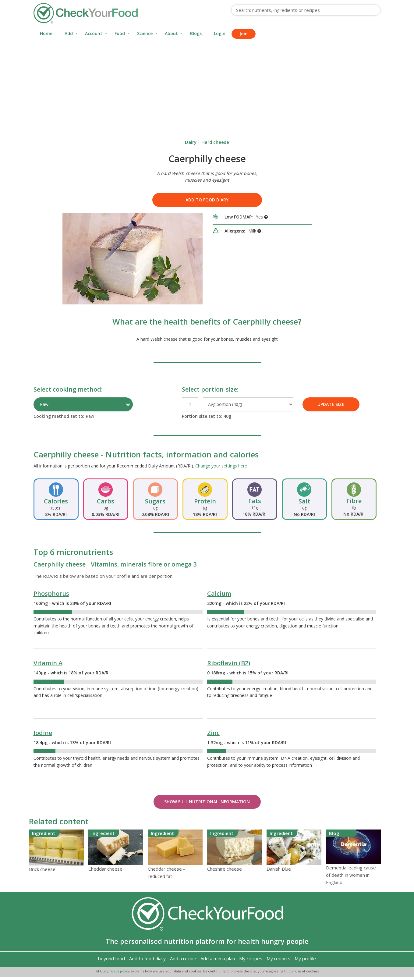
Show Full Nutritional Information (207, 802)
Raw (44, 404)
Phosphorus (51, 593)
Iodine (43, 733)
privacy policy (119, 971)
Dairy (190, 142)
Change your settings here (221, 466)
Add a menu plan (217, 958)
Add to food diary (207, 200)
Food (120, 33)
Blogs (196, 33)
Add (69, 33)
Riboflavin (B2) (228, 663)
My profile (305, 958)
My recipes (250, 958)
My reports (278, 958)
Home (46, 33)
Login (219, 33)
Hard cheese (215, 142)
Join (243, 34)
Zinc (213, 733)
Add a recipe (183, 958)
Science (145, 33)
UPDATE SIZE (330, 404)
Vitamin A (48, 663)
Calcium (219, 593)
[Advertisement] (207, 86)
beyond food (111, 958)
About (171, 33)
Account (93, 33)
